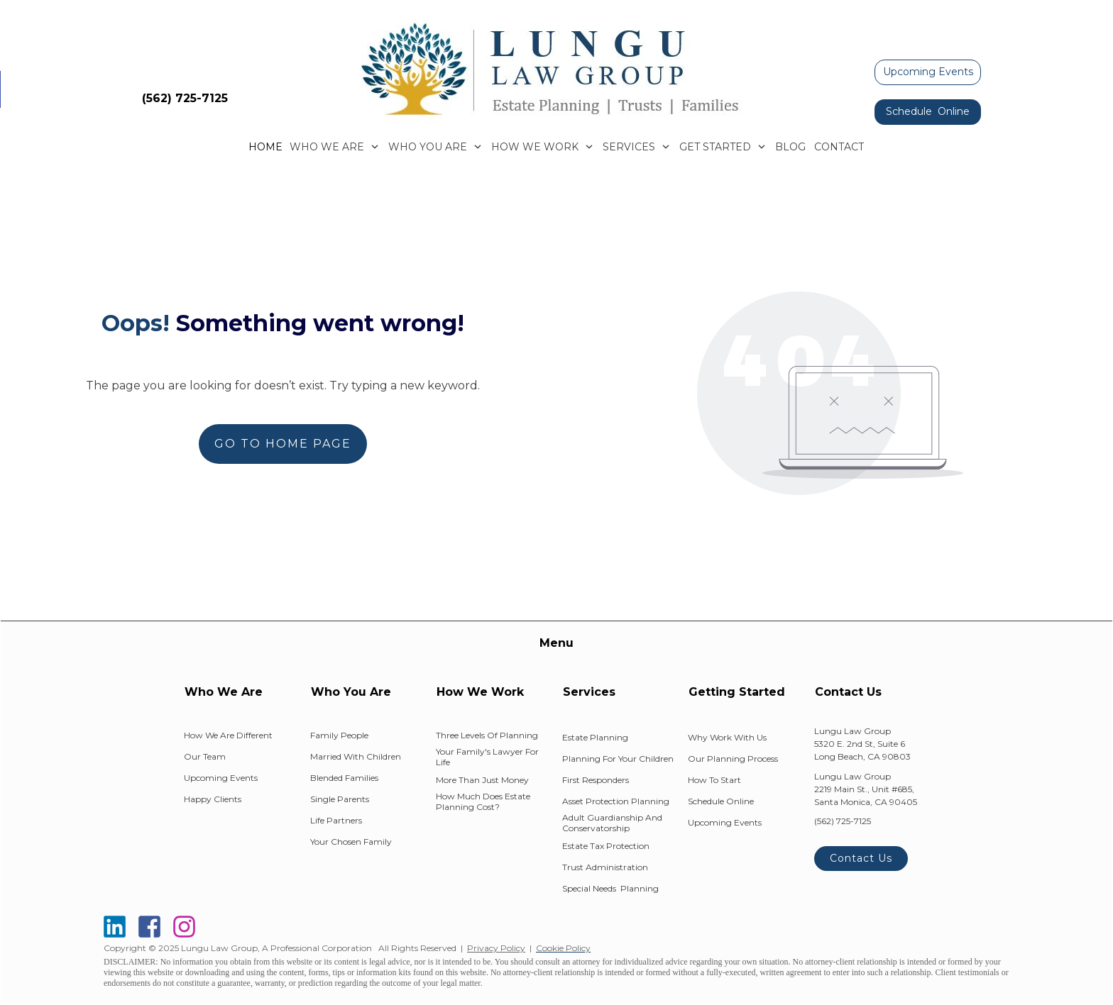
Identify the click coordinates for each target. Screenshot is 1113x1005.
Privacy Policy (496, 948)
